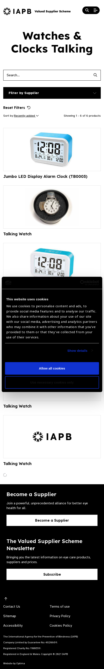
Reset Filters (17, 107)
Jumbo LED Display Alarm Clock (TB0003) (45, 176)
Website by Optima (14, 663)
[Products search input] (46, 75)
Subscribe (52, 574)
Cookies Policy (61, 625)
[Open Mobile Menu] (96, 10)
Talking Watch (17, 233)
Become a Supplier (52, 520)
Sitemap (9, 616)
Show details (77, 350)
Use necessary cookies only (52, 382)
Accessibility (13, 625)
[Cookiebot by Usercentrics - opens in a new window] (80, 283)
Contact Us (11, 606)
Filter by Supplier (24, 93)
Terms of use (60, 606)
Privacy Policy (60, 616)
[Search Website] (87, 10)
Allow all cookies (52, 368)
